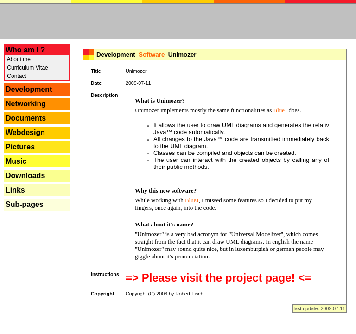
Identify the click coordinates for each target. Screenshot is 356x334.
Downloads (25, 176)
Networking (26, 104)
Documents (26, 118)
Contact (16, 76)
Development (29, 89)
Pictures (20, 147)
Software (152, 54)
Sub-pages (25, 204)
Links (15, 190)
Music (16, 161)
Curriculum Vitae (27, 67)
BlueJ (280, 110)
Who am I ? (25, 50)
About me (18, 59)
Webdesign (25, 132)
